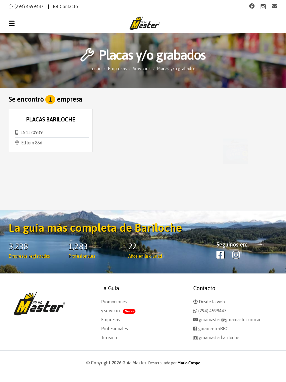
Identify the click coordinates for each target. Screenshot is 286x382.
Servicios (142, 68)
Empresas (117, 68)
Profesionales (114, 328)
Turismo (109, 337)
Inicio (96, 68)
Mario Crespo (188, 363)
